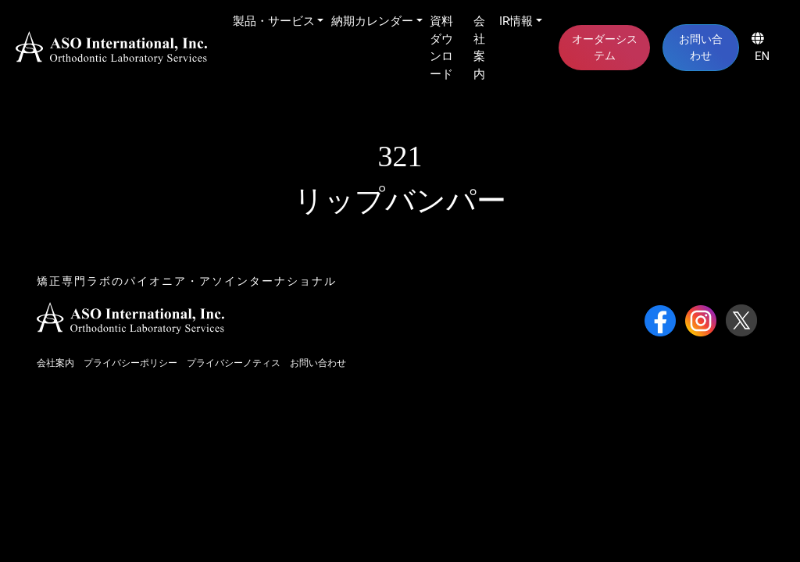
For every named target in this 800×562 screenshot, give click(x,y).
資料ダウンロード (441, 47)
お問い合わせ (701, 47)
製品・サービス (274, 21)
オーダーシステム (605, 47)
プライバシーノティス (233, 362)
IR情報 (516, 21)
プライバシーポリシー (130, 362)
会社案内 (479, 47)
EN (761, 48)
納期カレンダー (372, 21)
